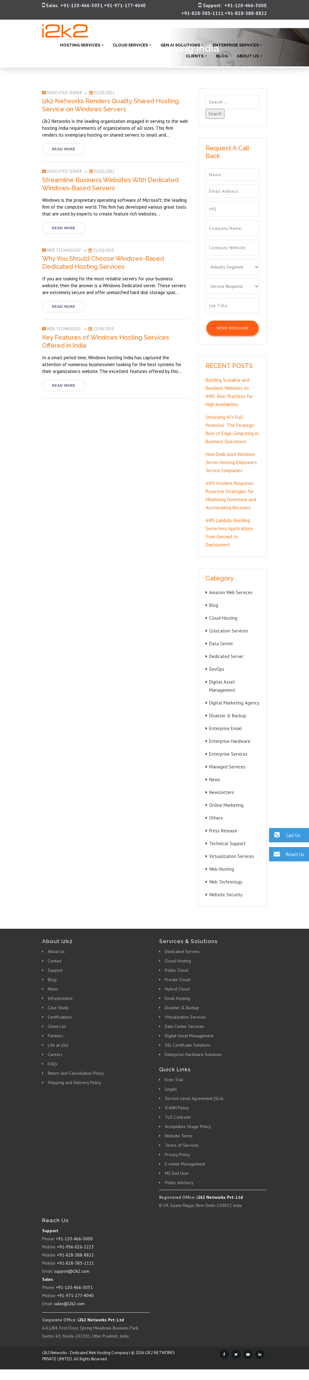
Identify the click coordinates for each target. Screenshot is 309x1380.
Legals (171, 1089)
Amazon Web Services (231, 592)
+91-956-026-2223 (75, 1247)
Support (55, 970)
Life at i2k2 (58, 1045)
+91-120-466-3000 (245, 5)
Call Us (284, 835)
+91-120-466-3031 (82, 5)
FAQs (52, 1064)
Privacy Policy (177, 1154)
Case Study (58, 1007)
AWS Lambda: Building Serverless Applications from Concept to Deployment (229, 532)
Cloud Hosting (223, 618)
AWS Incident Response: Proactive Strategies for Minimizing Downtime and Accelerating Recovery (231, 495)
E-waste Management (185, 1164)
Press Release (223, 831)
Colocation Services (228, 631)
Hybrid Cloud (177, 989)
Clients (195, 56)
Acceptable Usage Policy (188, 1126)
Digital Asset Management (189, 1036)
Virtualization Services (231, 856)
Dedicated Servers (182, 951)
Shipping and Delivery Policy (74, 1082)
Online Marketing (226, 805)
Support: (212, 5)
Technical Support (227, 843)
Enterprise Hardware (229, 741)
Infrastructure (60, 998)
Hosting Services (80, 45)
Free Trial (174, 1079)
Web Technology (64, 250)
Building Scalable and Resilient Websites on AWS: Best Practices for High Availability (229, 392)
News (214, 779)
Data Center (221, 643)
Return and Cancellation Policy (76, 1073)
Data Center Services (184, 1026)
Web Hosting (221, 869)
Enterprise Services (236, 45)
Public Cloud (176, 970)
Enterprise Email (225, 728)
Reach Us (286, 854)
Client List (57, 1026)
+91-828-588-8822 (246, 13)
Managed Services (227, 767)
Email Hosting (177, 998)
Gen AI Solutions (180, 45)
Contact (54, 961)
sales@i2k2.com (69, 1303)
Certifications (60, 1017)
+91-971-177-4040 (125, 5)
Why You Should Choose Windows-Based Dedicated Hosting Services (103, 262)
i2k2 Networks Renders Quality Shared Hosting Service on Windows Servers (110, 105)
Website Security (226, 895)
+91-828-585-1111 (202, 13)
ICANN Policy (177, 1108)
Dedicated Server (64, 92)
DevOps (216, 669)
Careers (55, 1054)
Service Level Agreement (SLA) (194, 1098)
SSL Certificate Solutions (187, 1045)
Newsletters (221, 792)
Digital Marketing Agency (234, 703)
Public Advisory (179, 1182)
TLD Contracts (178, 1117)
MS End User (177, 1173)
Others (216, 818)
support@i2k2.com (71, 1271)
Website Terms (179, 1136)
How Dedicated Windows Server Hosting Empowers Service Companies (231, 462)
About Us (248, 56)
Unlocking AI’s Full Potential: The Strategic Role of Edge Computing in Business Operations (232, 429)
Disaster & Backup (227, 716)
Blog (222, 56)
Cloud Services (130, 45)
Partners (55, 1036)
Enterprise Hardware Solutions (193, 1054)
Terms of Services (182, 1145)
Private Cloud (177, 979)
